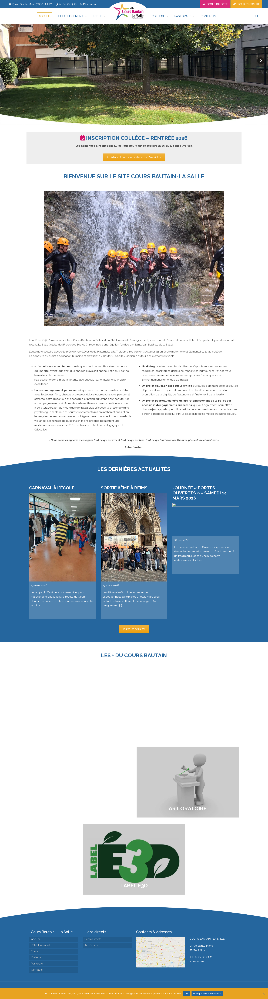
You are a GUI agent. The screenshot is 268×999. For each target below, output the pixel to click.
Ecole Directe (217, 4)
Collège (36, 957)
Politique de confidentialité (207, 993)
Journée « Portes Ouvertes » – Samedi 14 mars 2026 (199, 639)
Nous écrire (91, 4)
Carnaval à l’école (51, 634)
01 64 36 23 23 (68, 4)
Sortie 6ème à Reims (124, 634)
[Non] (263, 993)
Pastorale (37, 963)
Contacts (36, 969)
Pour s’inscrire (248, 4)
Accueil (35, 939)
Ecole (34, 951)
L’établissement (40, 945)
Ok (186, 993)
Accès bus (91, 945)
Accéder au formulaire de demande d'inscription (134, 157)
